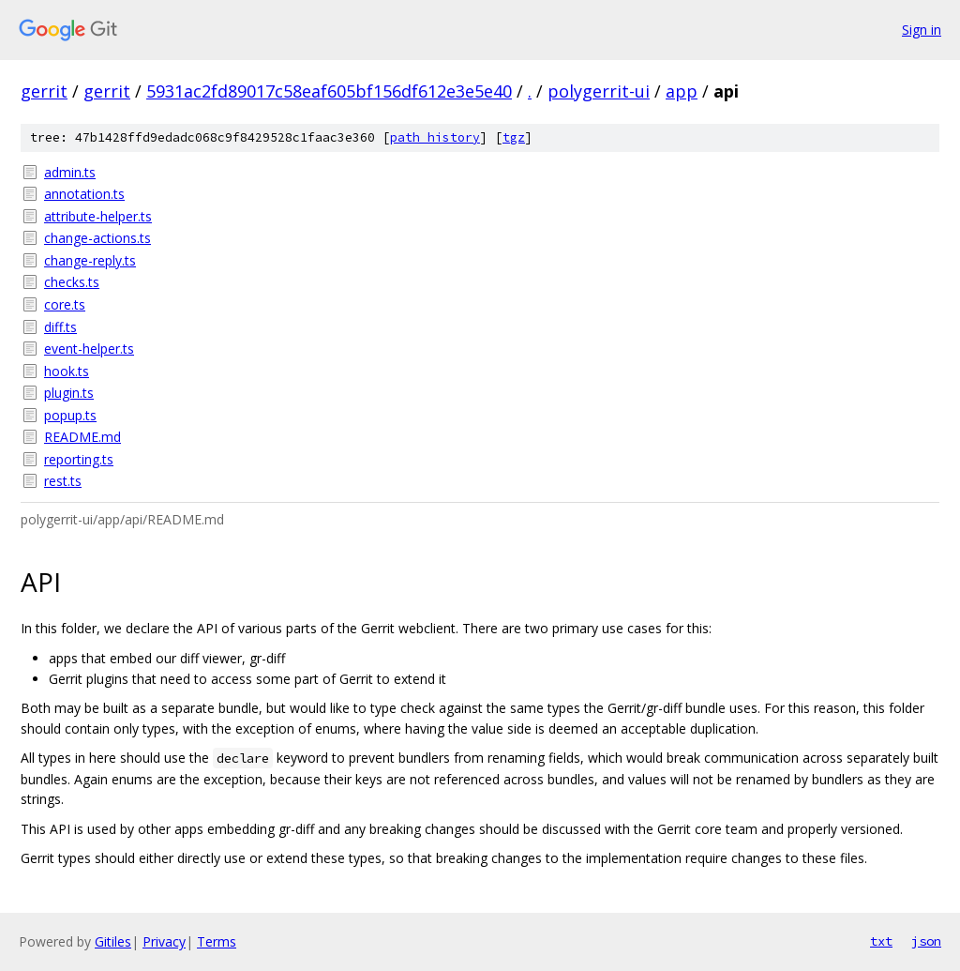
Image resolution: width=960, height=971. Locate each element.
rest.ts (63, 481)
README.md (82, 437)
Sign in (921, 29)
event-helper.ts (89, 348)
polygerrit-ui (599, 91)
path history (435, 137)
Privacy (164, 941)
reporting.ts (78, 459)
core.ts (64, 304)
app (682, 91)
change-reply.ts (90, 260)
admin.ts (70, 172)
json (926, 941)
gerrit (44, 91)
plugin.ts (69, 393)
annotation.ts (84, 194)
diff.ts (60, 327)
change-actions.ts (97, 238)
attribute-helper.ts (98, 216)
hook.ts (66, 371)
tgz (513, 137)
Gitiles (113, 941)
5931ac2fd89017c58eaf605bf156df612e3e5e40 (329, 91)
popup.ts (70, 415)
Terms (216, 941)
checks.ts (71, 282)
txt (881, 941)
